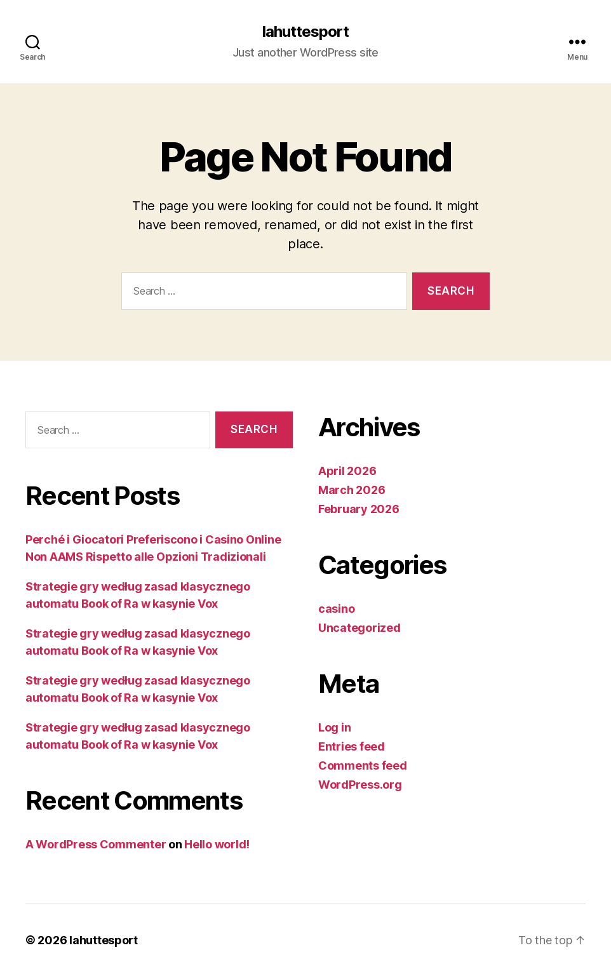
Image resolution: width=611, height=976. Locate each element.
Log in (334, 727)
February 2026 (358, 509)
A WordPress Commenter (95, 844)
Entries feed (351, 746)
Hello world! (217, 844)
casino (336, 608)
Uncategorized (359, 627)
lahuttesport (305, 31)
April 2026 (347, 471)
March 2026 (351, 490)
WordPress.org (360, 784)
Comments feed (362, 765)
